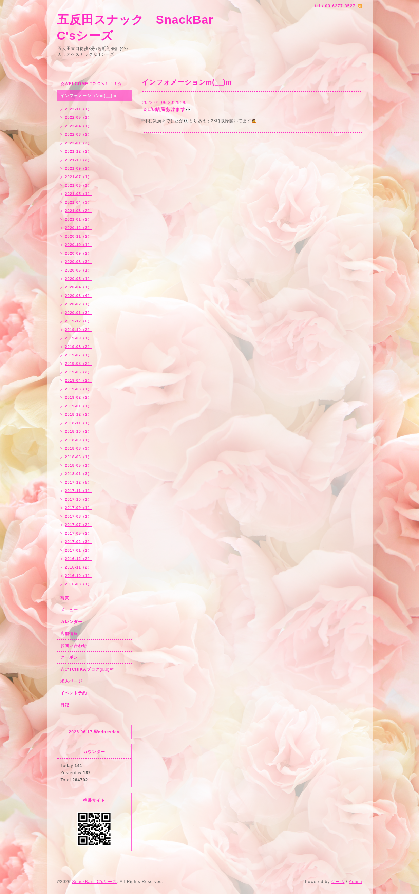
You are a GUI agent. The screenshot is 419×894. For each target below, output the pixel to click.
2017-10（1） (78, 499)
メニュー (69, 610)
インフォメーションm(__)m (88, 95)
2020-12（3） (78, 228)
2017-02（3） (78, 542)
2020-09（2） (78, 253)
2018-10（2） (78, 431)
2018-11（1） (78, 423)
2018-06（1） (78, 457)
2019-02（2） (78, 397)
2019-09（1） (78, 338)
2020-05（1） (78, 279)
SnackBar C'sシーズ (94, 881)
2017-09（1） (78, 508)
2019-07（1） (78, 355)
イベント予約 (73, 693)
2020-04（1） (78, 287)
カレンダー (71, 621)
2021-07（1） (78, 177)
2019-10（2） (78, 330)
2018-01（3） (78, 474)
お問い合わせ (73, 645)
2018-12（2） (78, 414)
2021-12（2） (78, 151)
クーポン (69, 657)
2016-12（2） (78, 559)
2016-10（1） (78, 576)
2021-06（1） (78, 185)
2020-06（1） (78, 270)
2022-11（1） (78, 109)
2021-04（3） (78, 202)
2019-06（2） (78, 363)
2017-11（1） (78, 491)
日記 (64, 705)
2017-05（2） (78, 533)
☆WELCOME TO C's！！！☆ (91, 83)
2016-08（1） (78, 584)
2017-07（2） (78, 525)
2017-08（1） (78, 516)
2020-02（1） (78, 304)
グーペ (337, 881)
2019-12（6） (78, 321)
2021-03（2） (78, 211)
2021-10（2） (78, 160)
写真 (64, 598)
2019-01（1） (78, 406)
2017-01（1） (78, 550)
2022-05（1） (78, 117)
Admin (355, 881)
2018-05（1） (78, 465)
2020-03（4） (78, 296)
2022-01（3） (78, 143)
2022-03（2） (78, 134)
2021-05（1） (78, 194)
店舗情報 (69, 633)
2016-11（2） (78, 567)
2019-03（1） (78, 389)
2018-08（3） (78, 448)
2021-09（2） (78, 168)
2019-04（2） (78, 380)
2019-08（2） (78, 346)
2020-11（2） (78, 236)
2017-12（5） (78, 482)
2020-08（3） (78, 262)
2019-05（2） (78, 372)
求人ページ (71, 681)
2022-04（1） (78, 126)
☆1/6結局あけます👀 (167, 109)
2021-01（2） (78, 219)
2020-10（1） (78, 245)
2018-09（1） (78, 440)
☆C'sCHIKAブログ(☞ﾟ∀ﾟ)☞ (87, 669)
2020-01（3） (78, 313)
